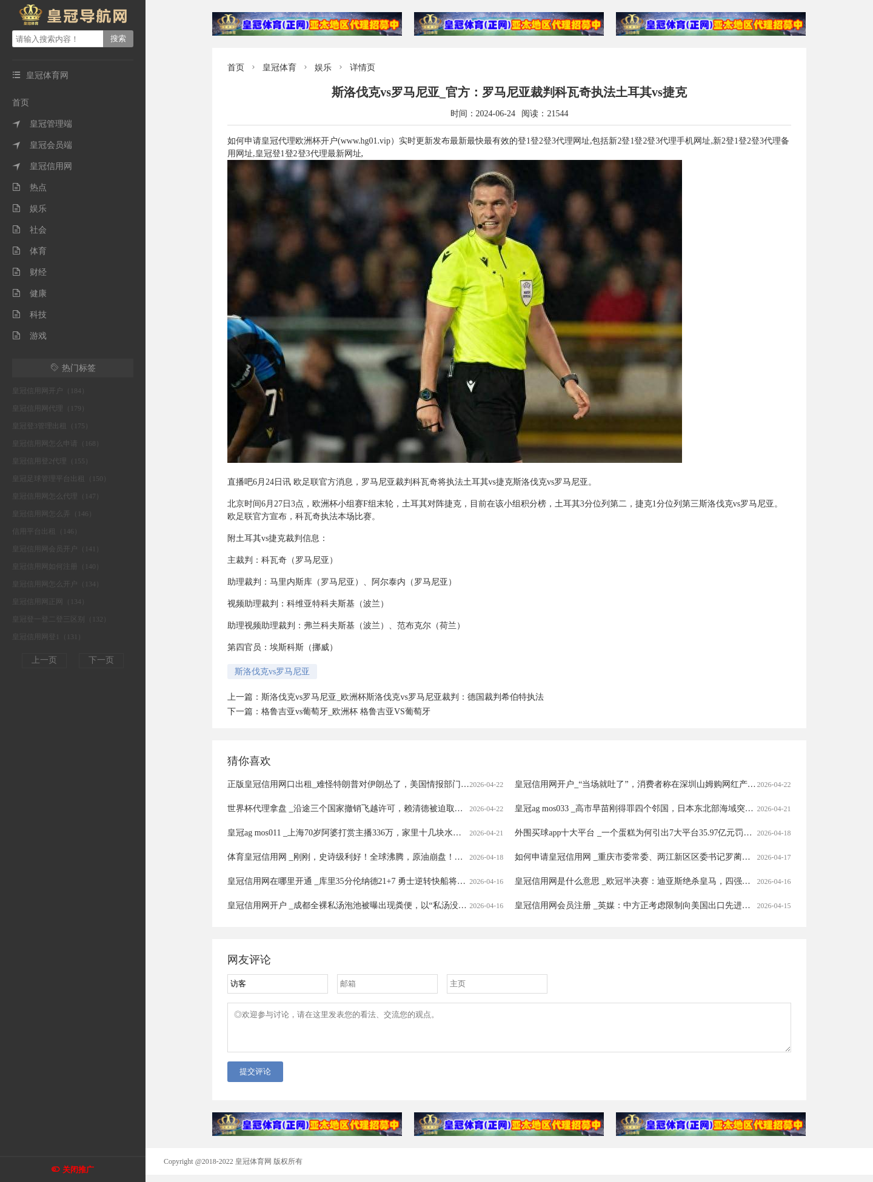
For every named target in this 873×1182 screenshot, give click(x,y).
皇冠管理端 (42, 123)
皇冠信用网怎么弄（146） (54, 514)
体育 (29, 251)
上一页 (44, 660)
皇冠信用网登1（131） (48, 637)
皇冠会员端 (42, 145)
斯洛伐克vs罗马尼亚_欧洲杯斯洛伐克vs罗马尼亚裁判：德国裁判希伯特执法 (402, 697)
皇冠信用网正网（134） (50, 601)
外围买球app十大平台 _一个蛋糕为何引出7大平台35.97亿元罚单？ (637, 832)
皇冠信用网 (42, 166)
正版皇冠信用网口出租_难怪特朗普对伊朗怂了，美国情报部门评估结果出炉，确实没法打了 (399, 784)
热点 (29, 187)
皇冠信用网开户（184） (50, 391)
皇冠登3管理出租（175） (52, 426)
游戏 (29, 335)
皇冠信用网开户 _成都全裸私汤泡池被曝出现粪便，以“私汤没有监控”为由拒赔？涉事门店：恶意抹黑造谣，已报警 (442, 905)
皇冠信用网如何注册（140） (57, 566)
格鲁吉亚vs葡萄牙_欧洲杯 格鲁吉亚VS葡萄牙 (345, 711)
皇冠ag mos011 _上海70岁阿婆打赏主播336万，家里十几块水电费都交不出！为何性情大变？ (399, 832)
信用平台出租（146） (46, 531)
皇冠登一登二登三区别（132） (61, 619)
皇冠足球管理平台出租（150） (61, 478)
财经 (29, 272)
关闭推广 (78, 1169)
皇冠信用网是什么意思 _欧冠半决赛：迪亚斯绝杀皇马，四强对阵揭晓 (645, 881)
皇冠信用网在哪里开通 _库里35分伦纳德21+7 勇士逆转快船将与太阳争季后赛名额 (380, 881)
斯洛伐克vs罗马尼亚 (272, 671)
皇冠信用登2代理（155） (52, 461)
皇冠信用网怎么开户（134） (57, 584)
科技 (29, 314)
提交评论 (255, 1078)
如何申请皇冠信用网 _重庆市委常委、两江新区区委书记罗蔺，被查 (641, 857)
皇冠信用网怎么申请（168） (57, 443)
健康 (29, 293)
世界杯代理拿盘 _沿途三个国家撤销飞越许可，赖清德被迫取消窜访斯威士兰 (370, 808)
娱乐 (29, 208)
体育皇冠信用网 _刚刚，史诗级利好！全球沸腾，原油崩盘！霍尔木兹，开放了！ (379, 857)
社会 (29, 229)
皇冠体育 (279, 67)
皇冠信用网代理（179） (50, 408)
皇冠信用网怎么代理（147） (57, 496)
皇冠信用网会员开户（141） (57, 549)
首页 (20, 102)
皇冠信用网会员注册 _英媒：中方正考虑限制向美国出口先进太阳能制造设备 (658, 905)
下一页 (101, 660)
